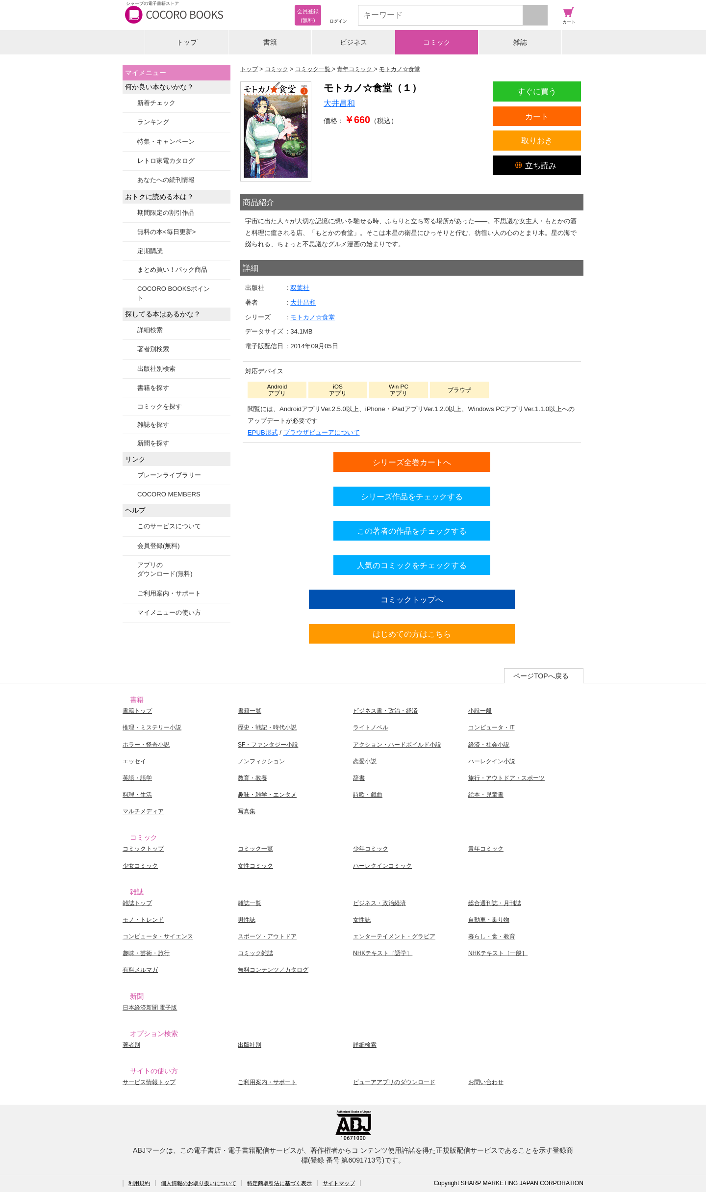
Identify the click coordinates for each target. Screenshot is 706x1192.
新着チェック (156, 102)
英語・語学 (137, 778)
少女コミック (140, 865)
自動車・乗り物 (488, 919)
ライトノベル (370, 727)
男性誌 (246, 919)
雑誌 (520, 42)
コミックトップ (143, 848)
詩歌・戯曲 (367, 794)
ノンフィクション (261, 761)
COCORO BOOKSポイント (173, 293)
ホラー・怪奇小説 (146, 744)
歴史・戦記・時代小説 (267, 727)
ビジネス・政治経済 (379, 903)
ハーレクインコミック (382, 865)
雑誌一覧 (249, 903)
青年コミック (486, 848)
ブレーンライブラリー (169, 475)
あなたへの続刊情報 (166, 179)
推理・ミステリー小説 (152, 727)
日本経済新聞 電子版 (150, 1007)
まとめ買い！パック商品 (172, 269)
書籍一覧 (249, 710)
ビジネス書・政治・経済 (385, 710)
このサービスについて (169, 526)
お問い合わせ (486, 1082)
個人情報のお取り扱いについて (198, 1183)
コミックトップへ (411, 599)
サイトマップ (339, 1183)
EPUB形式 (263, 432)
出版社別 (249, 1044)
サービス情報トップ (149, 1082)
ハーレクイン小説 (491, 761)
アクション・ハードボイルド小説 (397, 744)
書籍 (270, 42)
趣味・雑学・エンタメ (267, 794)
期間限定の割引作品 (166, 212)
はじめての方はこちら (412, 633)
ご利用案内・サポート (169, 593)
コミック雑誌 (255, 953)
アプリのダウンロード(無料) (165, 569)
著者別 (131, 1044)
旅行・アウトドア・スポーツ (506, 778)
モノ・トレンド (143, 919)
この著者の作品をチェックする (412, 530)
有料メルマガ (140, 969)
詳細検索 (150, 330)
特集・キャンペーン (166, 141)
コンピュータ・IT (491, 727)
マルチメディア (143, 811)
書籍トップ (137, 710)
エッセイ (134, 761)
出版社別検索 (156, 368)
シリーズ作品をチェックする (412, 496)
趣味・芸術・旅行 (146, 953)
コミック (437, 42)
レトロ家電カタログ (166, 160)
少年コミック (370, 848)
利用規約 (139, 1183)
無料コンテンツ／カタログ (273, 969)
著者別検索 (153, 349)
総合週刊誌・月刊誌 (494, 903)
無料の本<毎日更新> (166, 231)
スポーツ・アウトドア (267, 936)
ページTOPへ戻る (541, 676)
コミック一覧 (255, 848)
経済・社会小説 (488, 744)
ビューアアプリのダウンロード (394, 1082)
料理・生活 (137, 794)
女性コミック (255, 865)
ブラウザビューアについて (321, 432)
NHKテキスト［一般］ (498, 953)
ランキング (153, 122)
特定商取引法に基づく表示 (279, 1183)
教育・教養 (252, 778)
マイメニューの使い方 (169, 612)
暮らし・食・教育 (491, 936)
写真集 (246, 811)
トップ (186, 42)
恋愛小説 (365, 761)
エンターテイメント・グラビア (394, 936)
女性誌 (362, 919)
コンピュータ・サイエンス (158, 936)
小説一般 (480, 710)
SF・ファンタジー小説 (268, 744)
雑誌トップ (137, 903)
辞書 (359, 778)
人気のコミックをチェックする (412, 565)
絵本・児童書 (486, 794)
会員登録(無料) (158, 545)
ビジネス (353, 42)
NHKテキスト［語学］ (382, 953)
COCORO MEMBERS (169, 494)
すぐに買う (536, 91)
